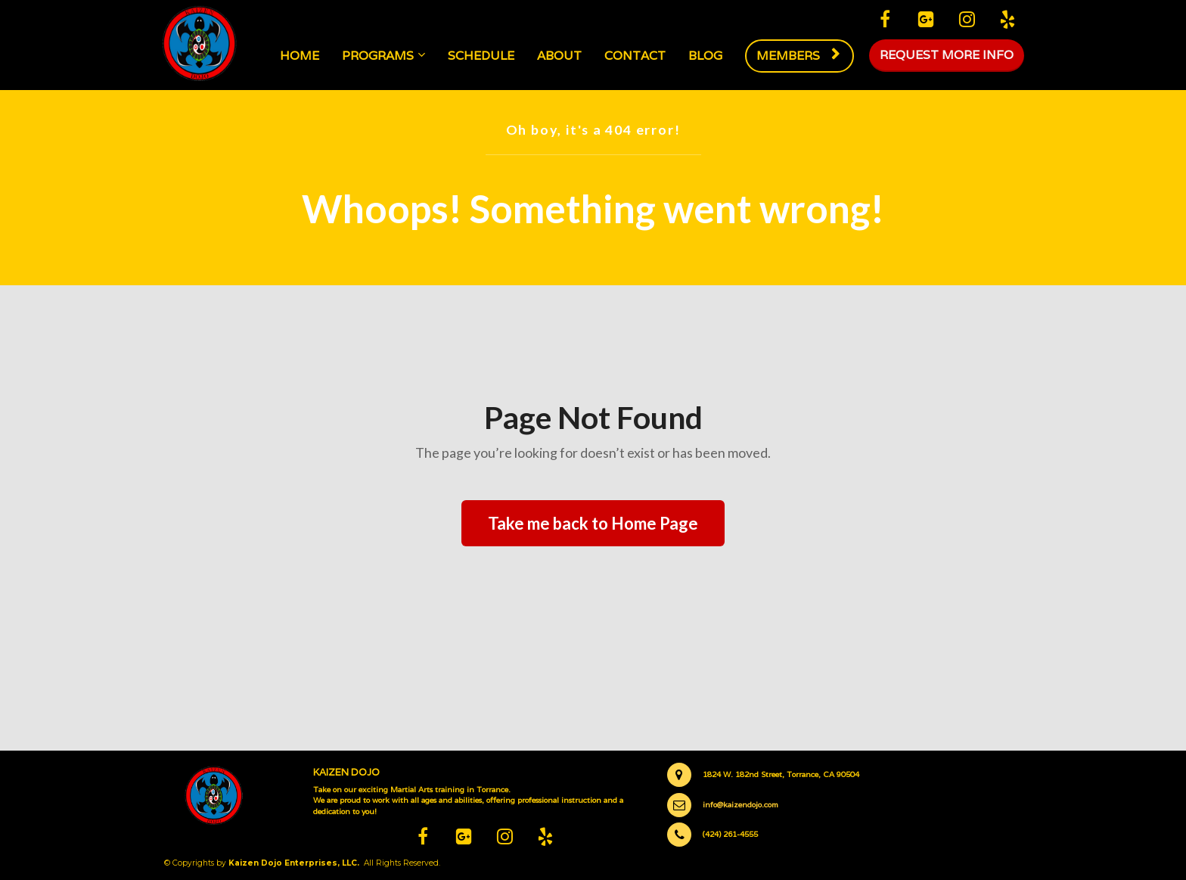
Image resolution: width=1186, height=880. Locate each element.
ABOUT (561, 56)
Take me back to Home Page (593, 523)
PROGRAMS (379, 56)
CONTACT (636, 56)
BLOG (707, 56)
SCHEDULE (482, 56)
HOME (301, 56)
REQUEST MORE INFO (947, 56)
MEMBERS (798, 56)
